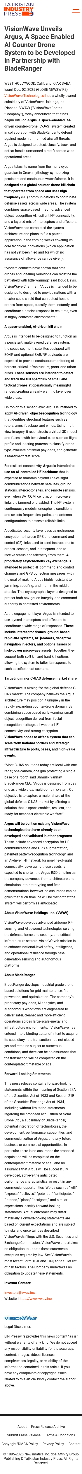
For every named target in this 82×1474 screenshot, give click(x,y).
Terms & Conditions (60, 1435)
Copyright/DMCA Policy (20, 1444)
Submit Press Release (23, 1435)
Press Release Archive (48, 1427)
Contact (74, 1444)
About (22, 1427)
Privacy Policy (53, 1444)
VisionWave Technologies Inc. (27, 96)
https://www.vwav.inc (35, 1299)
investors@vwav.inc (19, 1292)
